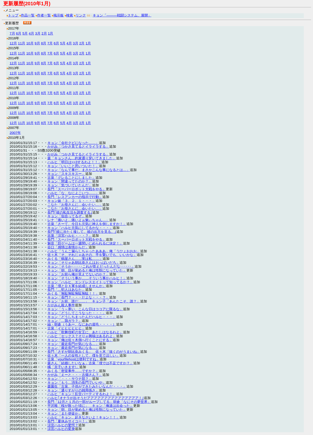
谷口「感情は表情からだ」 (68, 247)
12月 (13, 43)
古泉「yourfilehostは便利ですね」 (73, 359)
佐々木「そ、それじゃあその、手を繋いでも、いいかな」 (92, 255)
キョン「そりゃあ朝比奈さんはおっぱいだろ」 (83, 262)
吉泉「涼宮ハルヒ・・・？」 (69, 235)
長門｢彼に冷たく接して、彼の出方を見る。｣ (81, 232)
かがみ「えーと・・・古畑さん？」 (74, 375)
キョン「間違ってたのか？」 (69, 181)
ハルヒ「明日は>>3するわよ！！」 (74, 162)
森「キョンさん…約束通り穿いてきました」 (81, 158)
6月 (19, 33)
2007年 (15, 133)
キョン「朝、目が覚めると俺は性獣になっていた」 (86, 270)
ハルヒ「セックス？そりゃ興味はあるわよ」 (81, 336)
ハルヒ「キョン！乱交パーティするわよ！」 (81, 394)
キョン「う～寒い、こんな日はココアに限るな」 (85, 309)
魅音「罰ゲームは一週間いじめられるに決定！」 (85, 243)
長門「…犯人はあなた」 (66, 289)
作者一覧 (44, 15)
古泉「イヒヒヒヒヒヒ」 (66, 328)
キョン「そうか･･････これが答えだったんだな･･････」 (91, 266)
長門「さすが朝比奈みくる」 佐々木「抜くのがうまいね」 (93, 351)
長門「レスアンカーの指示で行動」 (74, 197)
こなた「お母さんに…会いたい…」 (75, 205)
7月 (12, 33)
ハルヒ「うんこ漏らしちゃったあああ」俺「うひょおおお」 (93, 251)
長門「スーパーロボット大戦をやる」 (76, 189)
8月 (43, 43)
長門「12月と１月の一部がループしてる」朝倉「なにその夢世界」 (99, 402)
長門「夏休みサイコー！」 (68, 421)
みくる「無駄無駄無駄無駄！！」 (73, 293)
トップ (13, 15)
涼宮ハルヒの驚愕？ (62, 425)
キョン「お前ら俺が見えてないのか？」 (78, 274)
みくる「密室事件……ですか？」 (73, 371)
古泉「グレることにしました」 (71, 177)
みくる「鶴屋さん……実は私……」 (75, 259)
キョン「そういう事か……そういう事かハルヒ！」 (87, 278)
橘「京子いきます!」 (63, 367)
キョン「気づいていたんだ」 (69, 185)
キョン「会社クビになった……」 (73, 143)
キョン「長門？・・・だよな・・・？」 (78, 297)
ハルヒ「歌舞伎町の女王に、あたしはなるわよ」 (85, 332)
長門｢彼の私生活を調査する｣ (69, 212)
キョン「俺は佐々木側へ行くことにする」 (80, 340)
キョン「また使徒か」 (64, 413)
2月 (44, 33)
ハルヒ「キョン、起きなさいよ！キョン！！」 (83, 417)
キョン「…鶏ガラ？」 (64, 321)
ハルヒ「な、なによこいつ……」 (73, 193)
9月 (37, 43)
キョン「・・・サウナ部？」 (69, 379)
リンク (81, 15)
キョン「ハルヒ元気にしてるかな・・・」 (80, 228)
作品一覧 (28, 15)
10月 (30, 43)
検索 (69, 15)
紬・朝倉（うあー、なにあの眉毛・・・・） (81, 324)
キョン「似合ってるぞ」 (66, 216)
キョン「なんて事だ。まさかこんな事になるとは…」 (88, 170)
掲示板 (58, 15)
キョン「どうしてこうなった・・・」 (76, 313)
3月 (38, 33)
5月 (25, 33)
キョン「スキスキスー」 (66, 174)
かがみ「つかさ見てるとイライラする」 (78, 146)
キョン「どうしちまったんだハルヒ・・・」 (81, 317)
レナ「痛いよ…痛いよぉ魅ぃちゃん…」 (78, 220)
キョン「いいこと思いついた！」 (73, 166)
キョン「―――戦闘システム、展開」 (122, 15)
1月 (50, 33)
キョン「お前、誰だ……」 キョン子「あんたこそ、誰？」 (93, 301)
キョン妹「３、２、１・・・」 (71, 201)
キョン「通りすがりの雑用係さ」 (73, 390)
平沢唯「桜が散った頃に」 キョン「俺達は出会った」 (90, 406)
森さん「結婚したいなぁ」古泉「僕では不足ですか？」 (90, 363)
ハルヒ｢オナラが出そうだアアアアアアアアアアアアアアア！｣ (95, 398)
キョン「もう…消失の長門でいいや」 (76, 382)
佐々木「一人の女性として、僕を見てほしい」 (83, 355)
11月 (21, 43)
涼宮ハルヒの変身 (61, 429)
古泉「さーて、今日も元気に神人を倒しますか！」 (86, 224)
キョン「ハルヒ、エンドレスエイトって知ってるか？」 (90, 282)
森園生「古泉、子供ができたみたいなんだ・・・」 (86, 386)
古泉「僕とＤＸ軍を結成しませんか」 (76, 286)
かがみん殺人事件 (61, 305)
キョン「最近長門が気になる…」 (73, 344)
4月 (31, 33)
